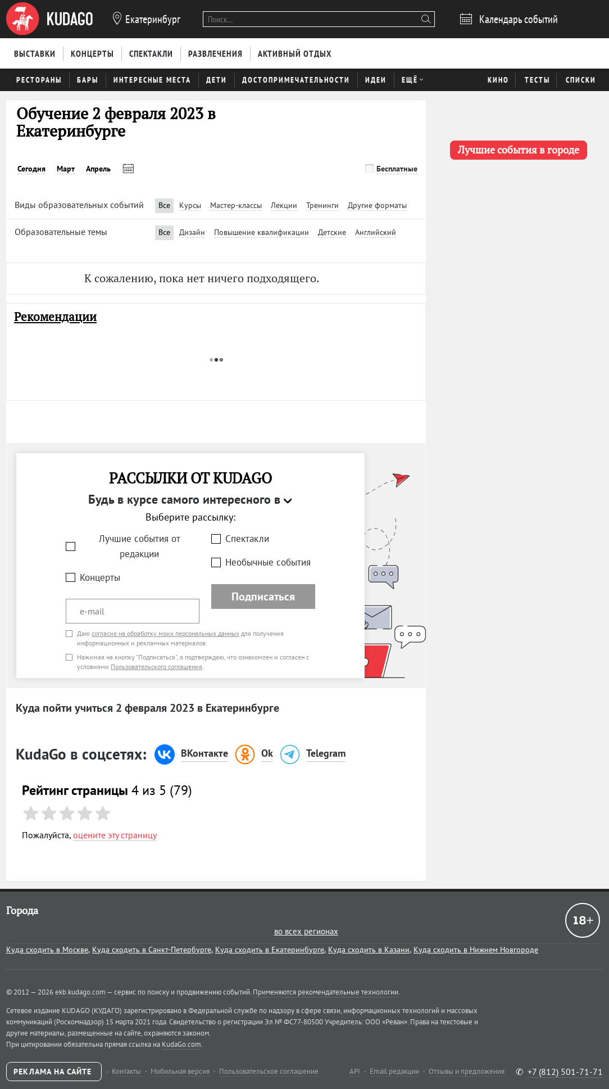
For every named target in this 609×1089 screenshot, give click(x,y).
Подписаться (263, 596)
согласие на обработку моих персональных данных (165, 633)
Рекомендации (55, 316)
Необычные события (268, 562)
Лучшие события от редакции (139, 546)
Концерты (100, 577)
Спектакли (247, 538)
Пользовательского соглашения (156, 666)
